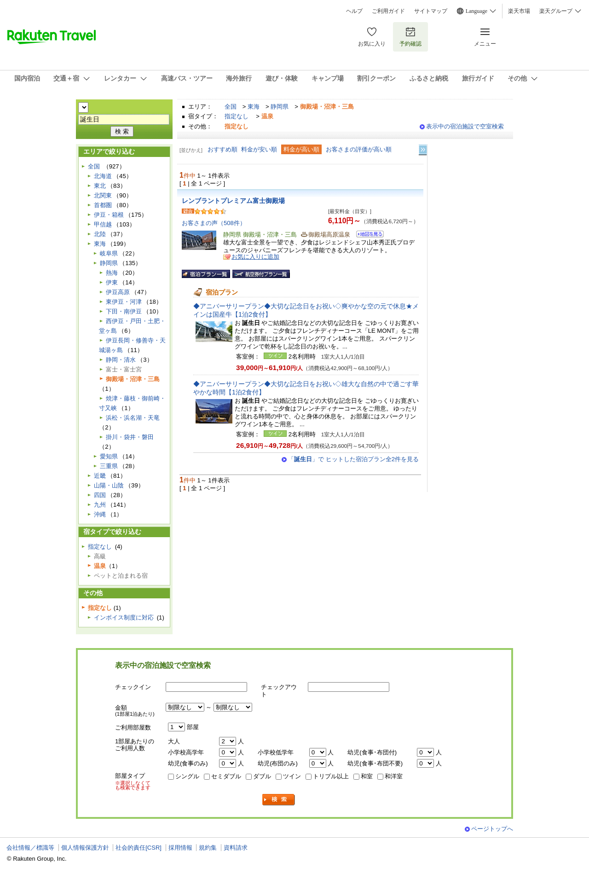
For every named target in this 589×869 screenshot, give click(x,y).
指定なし (236, 116)
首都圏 (103, 205)
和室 (367, 776)
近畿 (100, 475)
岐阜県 (109, 253)
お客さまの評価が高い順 (359, 149)
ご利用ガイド (388, 11)
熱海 (112, 272)
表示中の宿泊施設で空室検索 (465, 126)
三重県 (109, 466)
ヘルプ (354, 11)
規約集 (208, 847)
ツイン (292, 776)
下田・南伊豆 (124, 311)
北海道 (103, 176)
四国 (100, 495)
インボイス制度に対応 (124, 617)
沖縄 (100, 514)
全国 (231, 106)
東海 (254, 106)
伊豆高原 (118, 292)
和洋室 (394, 776)
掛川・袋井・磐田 (130, 437)
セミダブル (226, 776)
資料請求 (236, 847)
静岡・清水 (121, 359)
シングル (187, 776)
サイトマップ (430, 11)
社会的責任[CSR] (138, 847)
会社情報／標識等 (30, 847)
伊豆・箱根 (109, 214)
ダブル (262, 776)
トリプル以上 (331, 776)
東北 (100, 185)
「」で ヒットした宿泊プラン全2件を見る (353, 459)
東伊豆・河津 (124, 301)
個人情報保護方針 (85, 847)
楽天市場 (519, 11)
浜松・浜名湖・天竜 (133, 417)
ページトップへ (492, 828)
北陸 (100, 234)
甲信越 (103, 224)
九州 (100, 504)
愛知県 (109, 456)
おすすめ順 (222, 149)
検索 (278, 799)
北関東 (103, 195)
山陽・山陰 (109, 485)
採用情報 (180, 847)
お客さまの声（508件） (214, 223)
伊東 (112, 282)
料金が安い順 (259, 149)
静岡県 (280, 106)
